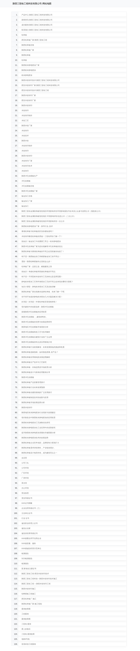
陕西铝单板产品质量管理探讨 (33, 382)
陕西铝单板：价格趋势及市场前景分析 (37, 367)
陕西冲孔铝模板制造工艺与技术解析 (36, 332)
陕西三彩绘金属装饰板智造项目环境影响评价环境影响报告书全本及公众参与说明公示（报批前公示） (62, 211)
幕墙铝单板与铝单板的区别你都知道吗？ (38, 231)
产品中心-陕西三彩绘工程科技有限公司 (37, 15)
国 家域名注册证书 (29, 569)
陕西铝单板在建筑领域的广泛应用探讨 (37, 392)
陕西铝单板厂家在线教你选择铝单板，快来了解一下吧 (43, 292)
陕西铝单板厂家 (28, 50)
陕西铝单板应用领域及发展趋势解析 (36, 357)
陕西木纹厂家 (27, 126)
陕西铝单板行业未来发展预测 (33, 387)
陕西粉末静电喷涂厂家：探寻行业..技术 (37, 226)
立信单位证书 (27, 513)
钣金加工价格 (27, 196)
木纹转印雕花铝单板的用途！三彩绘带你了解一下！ (42, 236)
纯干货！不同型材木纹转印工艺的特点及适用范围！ (42, 277)
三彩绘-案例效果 (28, 634)
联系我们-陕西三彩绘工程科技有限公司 (37, 30)
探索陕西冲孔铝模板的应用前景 (34, 312)
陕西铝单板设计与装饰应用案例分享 (36, 372)
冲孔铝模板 (26, 181)
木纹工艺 (25, 120)
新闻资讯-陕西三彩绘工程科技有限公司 (37, 20)
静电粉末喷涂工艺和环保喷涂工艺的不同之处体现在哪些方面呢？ (47, 282)
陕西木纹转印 (27, 105)
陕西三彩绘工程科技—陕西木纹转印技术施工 (39, 579)
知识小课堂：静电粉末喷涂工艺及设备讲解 (38, 287)
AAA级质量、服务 (29, 543)
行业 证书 (25, 518)
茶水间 (24, 483)
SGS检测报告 (27, 558)
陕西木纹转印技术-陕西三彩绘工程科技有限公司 (41, 80)
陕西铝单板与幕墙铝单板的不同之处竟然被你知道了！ (43, 251)
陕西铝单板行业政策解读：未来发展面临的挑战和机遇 (43, 347)
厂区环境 (25, 473)
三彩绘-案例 (26, 624)
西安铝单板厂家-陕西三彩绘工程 (34, 40)
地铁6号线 (26, 639)
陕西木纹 (25, 141)
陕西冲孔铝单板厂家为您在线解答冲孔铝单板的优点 (42, 246)
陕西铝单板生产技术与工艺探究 (34, 362)
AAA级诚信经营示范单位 (31, 548)
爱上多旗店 (26, 629)
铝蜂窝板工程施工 (29, 594)
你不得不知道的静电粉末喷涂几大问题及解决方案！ (42, 297)
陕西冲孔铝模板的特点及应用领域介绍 (37, 342)
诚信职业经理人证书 (30, 523)
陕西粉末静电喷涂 (29, 70)
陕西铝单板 (26, 55)
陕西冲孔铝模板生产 (30, 176)
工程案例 (25, 614)
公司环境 (25, 468)
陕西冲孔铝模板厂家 (30, 191)
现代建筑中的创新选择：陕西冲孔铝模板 (38, 307)
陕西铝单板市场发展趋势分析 (33, 402)
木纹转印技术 (27, 166)
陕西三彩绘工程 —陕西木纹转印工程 (36, 584)
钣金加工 (25, 206)
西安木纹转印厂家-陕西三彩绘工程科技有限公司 (41, 85)
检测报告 (25, 553)
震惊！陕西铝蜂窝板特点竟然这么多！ (37, 261)
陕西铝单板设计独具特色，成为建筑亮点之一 (39, 453)
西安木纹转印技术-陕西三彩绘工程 (35, 90)
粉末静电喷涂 (27, 75)
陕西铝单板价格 (28, 45)
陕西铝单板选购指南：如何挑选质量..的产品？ (40, 352)
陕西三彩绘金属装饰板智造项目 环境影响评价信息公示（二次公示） (49, 216)
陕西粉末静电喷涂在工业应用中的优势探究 (38, 428)
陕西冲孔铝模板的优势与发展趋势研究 (37, 322)
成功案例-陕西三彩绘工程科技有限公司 (37, 25)
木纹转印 (25, 110)
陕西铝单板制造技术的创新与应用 (35, 397)
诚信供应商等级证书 (30, 533)
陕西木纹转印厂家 (29, 95)
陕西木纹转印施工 (29, 589)
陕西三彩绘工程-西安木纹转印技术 (35, 574)
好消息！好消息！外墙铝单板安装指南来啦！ (39, 302)
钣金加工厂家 (27, 201)
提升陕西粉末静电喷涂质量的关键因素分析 (38, 433)
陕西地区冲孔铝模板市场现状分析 (35, 327)
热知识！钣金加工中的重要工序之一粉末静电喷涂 (41, 241)
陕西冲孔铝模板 (28, 377)
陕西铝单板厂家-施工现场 (32, 604)
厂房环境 (25, 478)
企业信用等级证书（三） (31, 508)
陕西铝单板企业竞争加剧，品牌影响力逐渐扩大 (40, 443)
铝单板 (24, 35)
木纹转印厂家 (27, 161)
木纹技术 (25, 136)
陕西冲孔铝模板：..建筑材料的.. (34, 317)
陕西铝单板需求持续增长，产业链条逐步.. (38, 448)
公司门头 (25, 463)
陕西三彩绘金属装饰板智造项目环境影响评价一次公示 (43, 221)
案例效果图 (26, 609)
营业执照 (25, 493)
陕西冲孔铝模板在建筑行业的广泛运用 (37, 337)
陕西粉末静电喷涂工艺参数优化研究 (36, 423)
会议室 (24, 458)
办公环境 (25, 488)
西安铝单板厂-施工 (29, 599)
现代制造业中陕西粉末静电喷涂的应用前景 (38, 418)
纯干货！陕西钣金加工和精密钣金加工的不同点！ (41, 256)
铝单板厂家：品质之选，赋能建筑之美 (37, 266)
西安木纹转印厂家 (29, 100)
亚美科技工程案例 (29, 644)
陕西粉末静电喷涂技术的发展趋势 (35, 438)
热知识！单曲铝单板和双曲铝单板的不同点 (38, 272)
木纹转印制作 (27, 115)
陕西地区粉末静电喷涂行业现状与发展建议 (38, 412)
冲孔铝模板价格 (28, 186)
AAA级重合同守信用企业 (31, 538)
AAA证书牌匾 (27, 503)
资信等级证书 (27, 498)
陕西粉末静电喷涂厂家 (30, 65)
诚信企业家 (26, 528)
